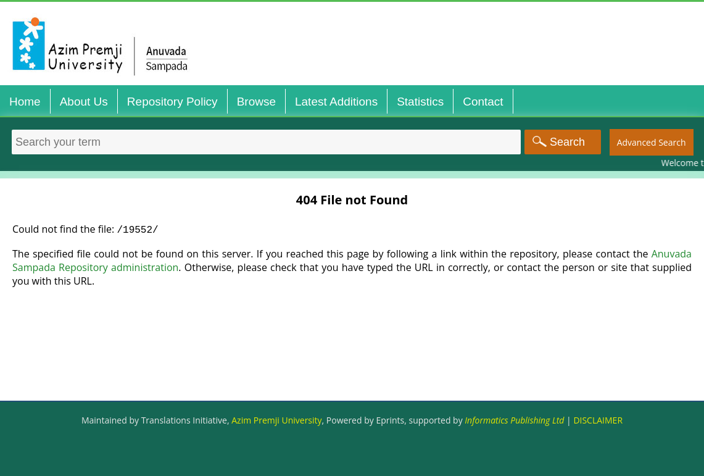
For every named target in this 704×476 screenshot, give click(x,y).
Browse (256, 101)
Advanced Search (651, 142)
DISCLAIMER (598, 420)
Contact (483, 101)
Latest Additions (336, 101)
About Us (84, 101)
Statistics (420, 101)
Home (25, 101)
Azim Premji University (276, 420)
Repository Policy (172, 101)
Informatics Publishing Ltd (514, 420)
